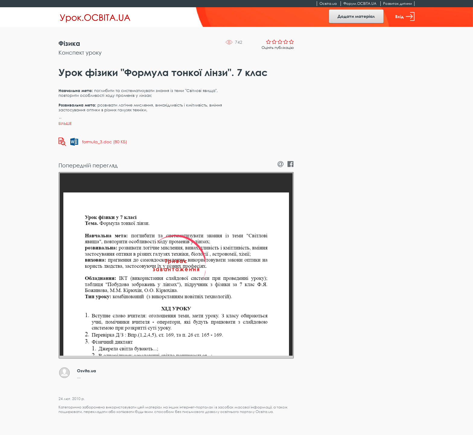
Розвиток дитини (397, 3)
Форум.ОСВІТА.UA (359, 3)
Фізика (69, 43)
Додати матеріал (356, 16)
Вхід (404, 16)
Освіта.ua (328, 3)
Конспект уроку (80, 52)
